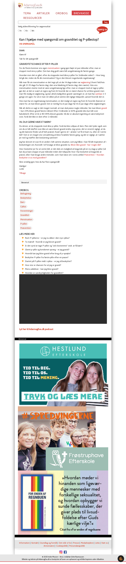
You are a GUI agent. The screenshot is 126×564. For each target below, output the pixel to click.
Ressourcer (32, 18)
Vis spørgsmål (27, 44)
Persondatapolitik (77, 546)
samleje (98, 94)
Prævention (25, 228)
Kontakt (34, 543)
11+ (20, 30)
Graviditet (24, 215)
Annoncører (49, 546)
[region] (63, 299)
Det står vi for (65, 543)
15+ (26, 30)
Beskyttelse (25, 198)
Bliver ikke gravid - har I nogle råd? (86, 145)
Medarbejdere (87, 543)
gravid (104, 108)
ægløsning (86, 82)
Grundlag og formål (48, 543)
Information (24, 543)
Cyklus (23, 206)
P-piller (23, 223)
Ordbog (62, 13)
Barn (22, 202)
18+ (32, 30)
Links (97, 543)
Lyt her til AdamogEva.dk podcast (36, 329)
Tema (27, 13)
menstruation (54, 68)
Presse (76, 543)
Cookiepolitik (61, 546)
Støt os (104, 543)
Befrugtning (25, 193)
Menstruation (26, 219)
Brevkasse (81, 13)
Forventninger (26, 211)
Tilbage (22, 173)
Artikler (43, 13)
